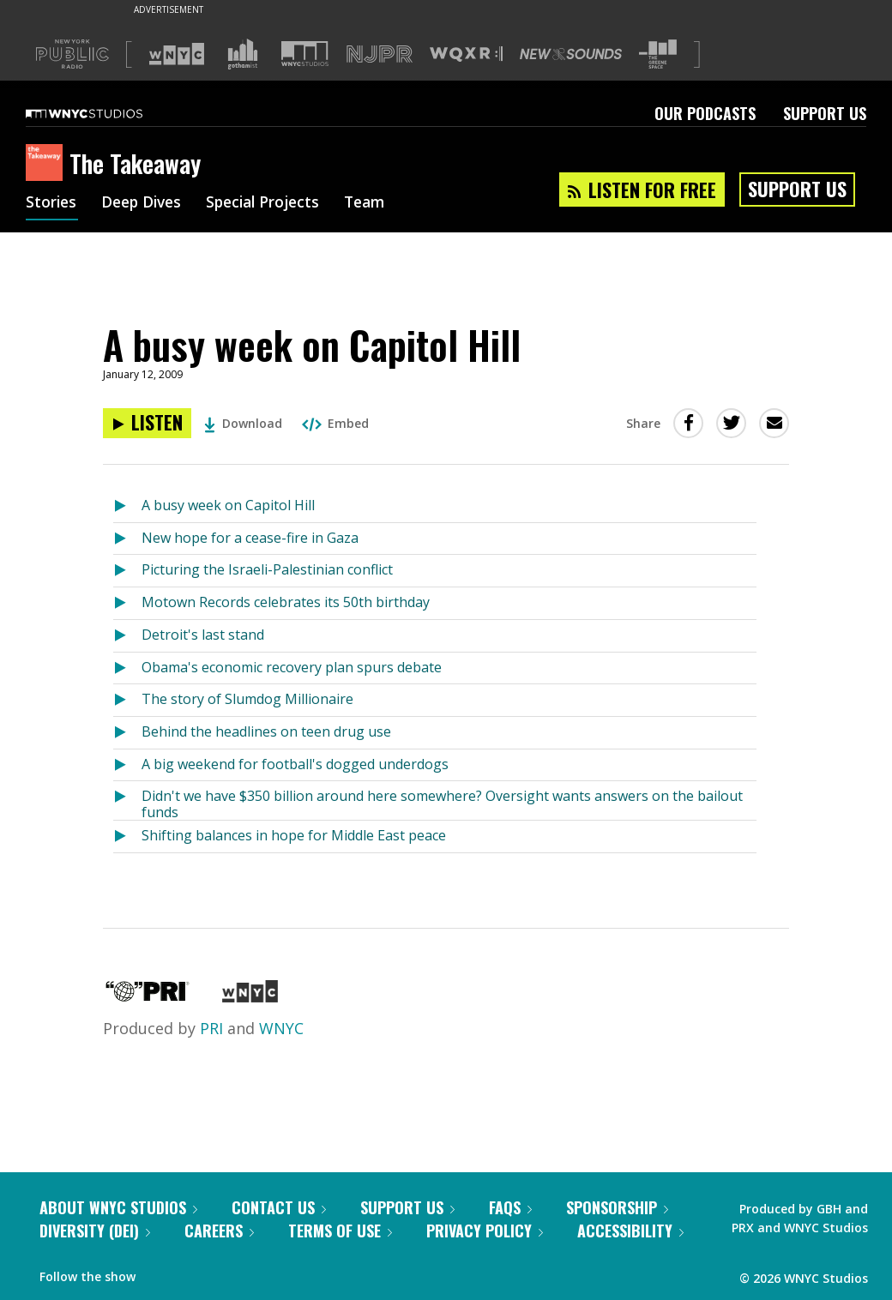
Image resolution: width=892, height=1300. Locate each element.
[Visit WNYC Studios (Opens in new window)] (304, 53)
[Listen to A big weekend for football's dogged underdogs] (127, 765)
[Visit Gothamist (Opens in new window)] (242, 54)
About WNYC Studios (118, 1207)
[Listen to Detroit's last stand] (127, 636)
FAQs (510, 1207)
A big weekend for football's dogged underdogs (295, 764)
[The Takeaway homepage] (47, 164)
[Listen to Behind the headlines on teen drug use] (127, 733)
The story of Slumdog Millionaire (247, 698)
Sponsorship (617, 1207)
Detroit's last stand (203, 634)
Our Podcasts (705, 113)
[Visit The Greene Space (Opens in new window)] (658, 54)
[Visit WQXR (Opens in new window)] (466, 54)
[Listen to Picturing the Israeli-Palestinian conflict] (127, 571)
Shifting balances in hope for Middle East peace (294, 835)
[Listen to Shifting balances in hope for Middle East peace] (127, 836)
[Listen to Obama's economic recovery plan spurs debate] (127, 668)
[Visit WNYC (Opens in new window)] (176, 54)
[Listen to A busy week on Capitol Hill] (147, 423)
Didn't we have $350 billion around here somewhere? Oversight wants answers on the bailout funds (442, 803)
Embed (335, 423)
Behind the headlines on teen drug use (266, 731)
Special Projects (272, 204)
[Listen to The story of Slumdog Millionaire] (127, 700)
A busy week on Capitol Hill (228, 505)
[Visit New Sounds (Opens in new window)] (571, 54)
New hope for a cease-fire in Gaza (250, 537)
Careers (219, 1230)
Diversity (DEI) (94, 1230)
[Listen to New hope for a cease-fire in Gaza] (127, 539)
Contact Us (279, 1207)
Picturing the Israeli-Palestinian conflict (267, 569)
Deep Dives (145, 204)
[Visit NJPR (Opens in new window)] (380, 54)
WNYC (281, 1028)
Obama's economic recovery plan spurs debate (292, 667)
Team (379, 204)
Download (243, 423)
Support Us (824, 113)
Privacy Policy (484, 1230)
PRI (211, 1028)
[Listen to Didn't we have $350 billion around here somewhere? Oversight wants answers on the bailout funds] (127, 800)
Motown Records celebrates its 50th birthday (286, 602)
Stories (52, 204)
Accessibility (630, 1230)
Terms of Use (340, 1230)
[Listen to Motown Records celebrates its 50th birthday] (127, 603)
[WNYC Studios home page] (105, 113)
